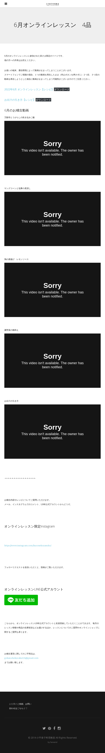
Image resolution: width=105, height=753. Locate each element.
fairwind (53, 742)
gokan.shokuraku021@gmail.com (21, 658)
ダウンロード (62, 89)
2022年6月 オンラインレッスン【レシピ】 (29, 89)
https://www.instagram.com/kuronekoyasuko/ (27, 545)
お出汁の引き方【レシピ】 (20, 99)
